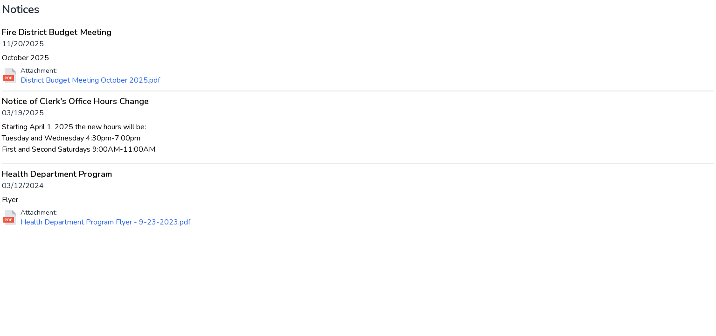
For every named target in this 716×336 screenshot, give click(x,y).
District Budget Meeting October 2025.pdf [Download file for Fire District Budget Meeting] (90, 80)
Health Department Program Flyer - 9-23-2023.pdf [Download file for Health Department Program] (105, 222)
